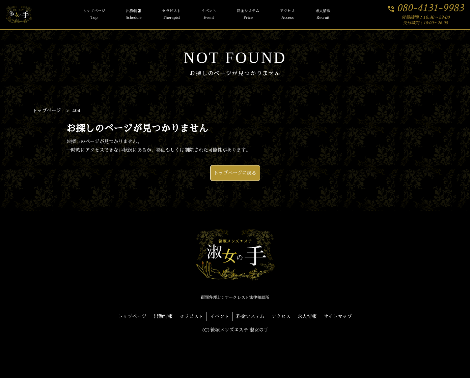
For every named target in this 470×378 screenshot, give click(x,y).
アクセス (287, 15)
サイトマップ (338, 316)
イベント (209, 15)
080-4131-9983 (425, 8)
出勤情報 (134, 15)
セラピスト (171, 15)
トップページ (94, 15)
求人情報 (323, 15)
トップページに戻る (235, 172)
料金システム (248, 15)
